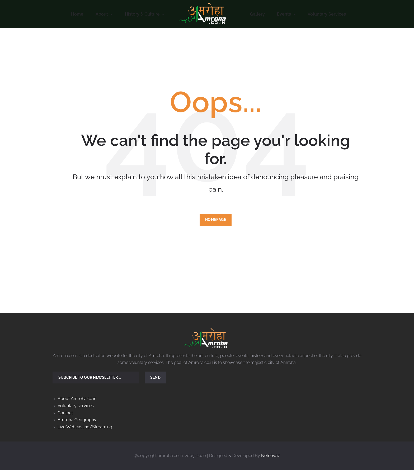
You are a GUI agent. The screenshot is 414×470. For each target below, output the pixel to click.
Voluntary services (76, 405)
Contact (65, 412)
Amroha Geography (77, 419)
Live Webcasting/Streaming (85, 426)
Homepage (215, 219)
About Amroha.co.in (77, 398)
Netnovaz (270, 455)
